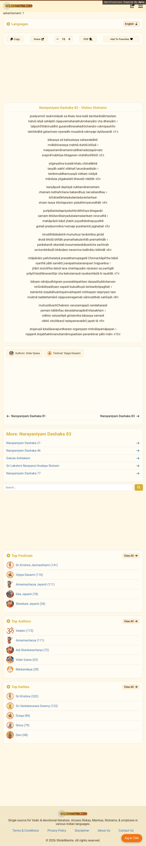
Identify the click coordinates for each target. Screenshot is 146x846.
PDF (87, 39)
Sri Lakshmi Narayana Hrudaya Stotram (73, 466)
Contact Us (126, 830)
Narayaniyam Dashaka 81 (26, 416)
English (131, 23)
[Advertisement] (73, 71)
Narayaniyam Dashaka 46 (73, 450)
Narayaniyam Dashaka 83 (120, 416)
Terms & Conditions (25, 830)
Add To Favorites (121, 39)
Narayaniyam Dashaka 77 (73, 473)
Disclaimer (82, 830)
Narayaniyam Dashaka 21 (73, 443)
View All (131, 555)
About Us (104, 830)
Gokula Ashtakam (73, 458)
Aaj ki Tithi (132, 838)
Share (39, 39)
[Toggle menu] (140, 6)
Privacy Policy (57, 830)
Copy (15, 39)
